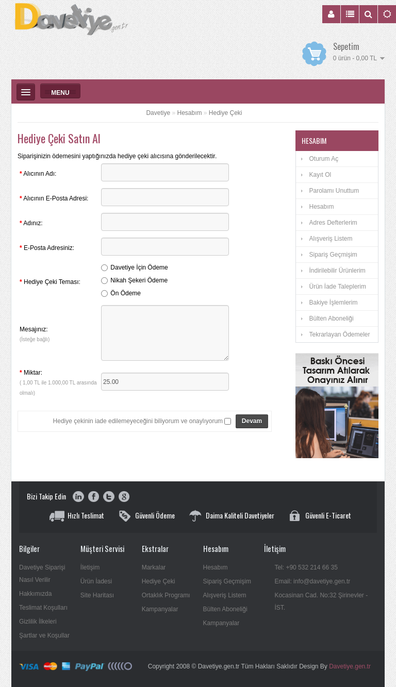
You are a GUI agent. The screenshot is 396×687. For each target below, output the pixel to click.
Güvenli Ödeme (155, 515)
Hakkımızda (35, 593)
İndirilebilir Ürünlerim (337, 270)
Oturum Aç (323, 158)
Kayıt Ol (320, 174)
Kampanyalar (160, 609)
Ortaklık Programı (166, 595)
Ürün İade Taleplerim (337, 286)
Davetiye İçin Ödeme (139, 267)
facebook (94, 497)
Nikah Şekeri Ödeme (139, 280)
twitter (108, 497)
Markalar (154, 567)
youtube (79, 497)
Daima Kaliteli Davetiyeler (240, 515)
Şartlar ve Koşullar (44, 635)
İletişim (90, 567)
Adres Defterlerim (333, 222)
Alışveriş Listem (330, 238)
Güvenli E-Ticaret (328, 515)
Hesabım (189, 112)
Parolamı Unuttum (334, 190)
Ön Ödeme (125, 293)
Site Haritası (97, 595)
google (123, 497)
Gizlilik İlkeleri (38, 621)
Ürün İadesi (96, 581)
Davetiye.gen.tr (350, 666)
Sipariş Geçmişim (333, 254)
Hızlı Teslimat (86, 515)
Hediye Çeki (225, 112)
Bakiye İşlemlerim (333, 302)
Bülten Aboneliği (331, 318)
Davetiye (158, 112)
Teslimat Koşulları (43, 607)
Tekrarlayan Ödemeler (339, 334)
